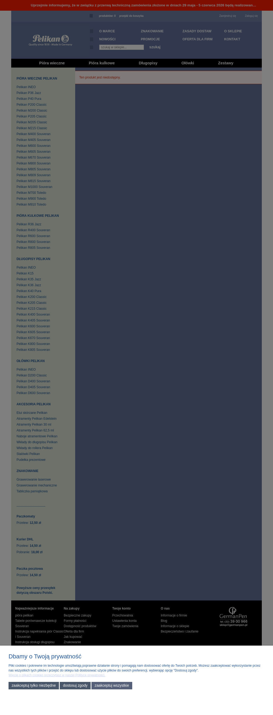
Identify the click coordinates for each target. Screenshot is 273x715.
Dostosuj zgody (75, 685)
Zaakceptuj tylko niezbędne (34, 685)
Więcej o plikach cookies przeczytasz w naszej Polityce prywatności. (57, 675)
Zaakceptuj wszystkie (112, 685)
